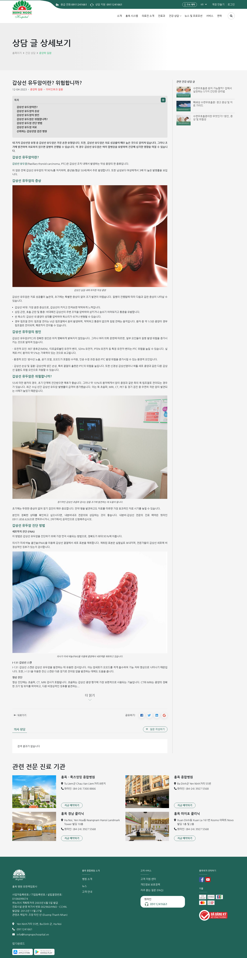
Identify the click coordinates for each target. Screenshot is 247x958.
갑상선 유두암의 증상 (28, 111)
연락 (219, 15)
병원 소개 (87, 879)
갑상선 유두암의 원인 (28, 115)
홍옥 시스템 (132, 15)
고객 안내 (87, 891)
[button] (163, 100)
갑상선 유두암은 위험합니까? (32, 119)
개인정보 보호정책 (150, 884)
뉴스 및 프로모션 (193, 15)
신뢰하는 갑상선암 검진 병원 (32, 131)
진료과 (161, 15)
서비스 (209, 15)
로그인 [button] (231, 4)
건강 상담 (174, 15)
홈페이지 (17, 53)
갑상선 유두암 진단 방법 (29, 123)
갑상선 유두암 (19, 163)
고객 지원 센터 (148, 879)
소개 (119, 15)
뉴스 (84, 886)
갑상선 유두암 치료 (27, 127)
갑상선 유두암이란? (27, 107)
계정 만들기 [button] (218, 4)
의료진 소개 (148, 15)
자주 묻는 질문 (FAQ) (152, 890)
